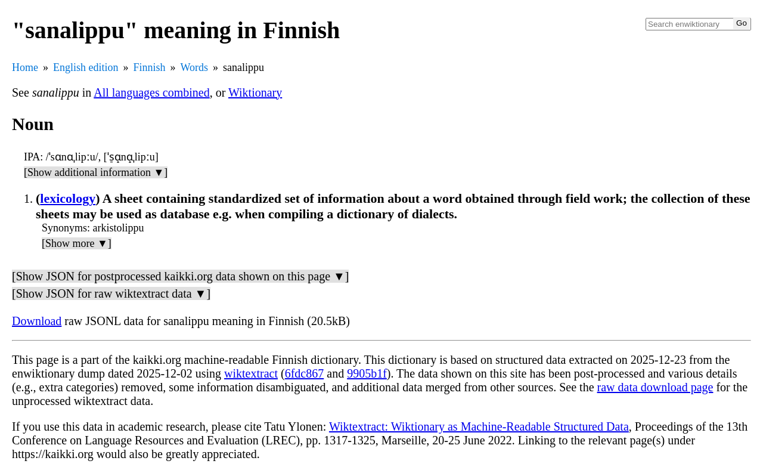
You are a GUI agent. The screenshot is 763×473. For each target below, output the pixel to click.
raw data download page (655, 387)
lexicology (67, 198)
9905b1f (367, 373)
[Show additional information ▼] (96, 172)
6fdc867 (304, 373)
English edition (86, 67)
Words (195, 67)
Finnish (150, 67)
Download (36, 320)
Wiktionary (255, 92)
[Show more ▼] (76, 243)
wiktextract (251, 373)
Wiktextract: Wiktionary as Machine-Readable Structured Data (479, 426)
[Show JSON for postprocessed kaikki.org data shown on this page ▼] (180, 276)
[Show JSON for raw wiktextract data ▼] (111, 293)
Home (25, 67)
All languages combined (151, 92)
